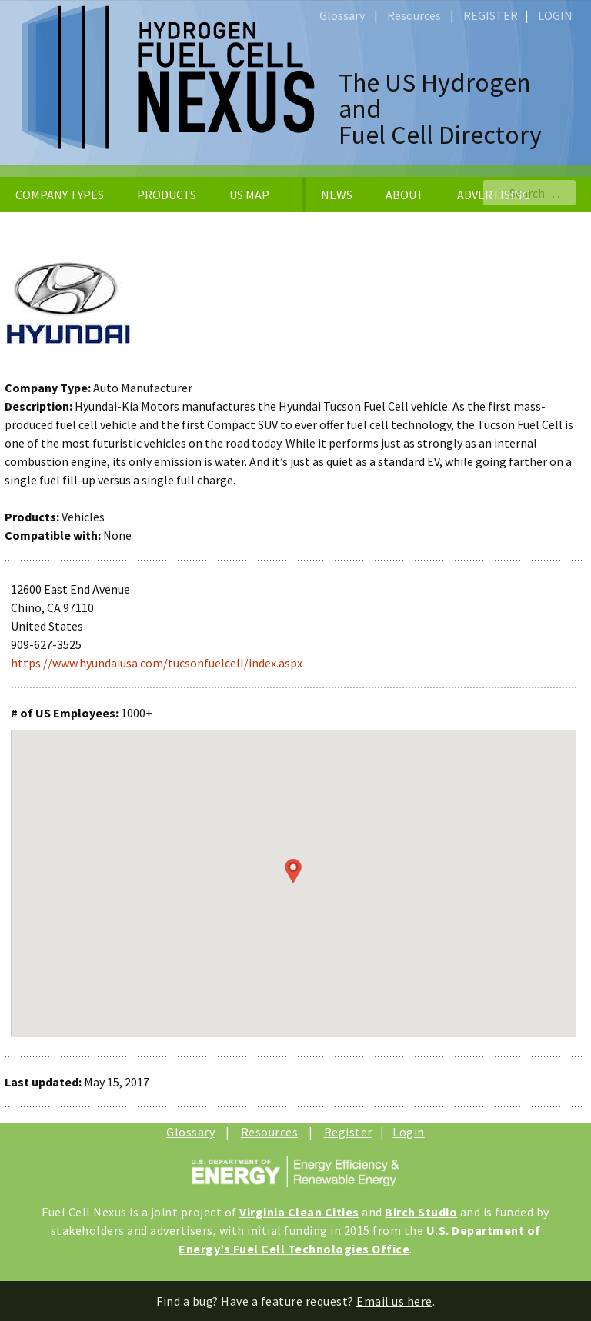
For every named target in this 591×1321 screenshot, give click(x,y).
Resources (414, 15)
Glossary (342, 15)
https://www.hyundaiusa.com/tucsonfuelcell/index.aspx (156, 662)
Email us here (394, 1301)
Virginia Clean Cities (299, 1212)
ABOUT (405, 194)
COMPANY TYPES (59, 194)
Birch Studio (421, 1212)
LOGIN (555, 15)
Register (348, 1132)
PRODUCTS (166, 194)
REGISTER (490, 15)
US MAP (249, 194)
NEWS (336, 194)
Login (408, 1132)
